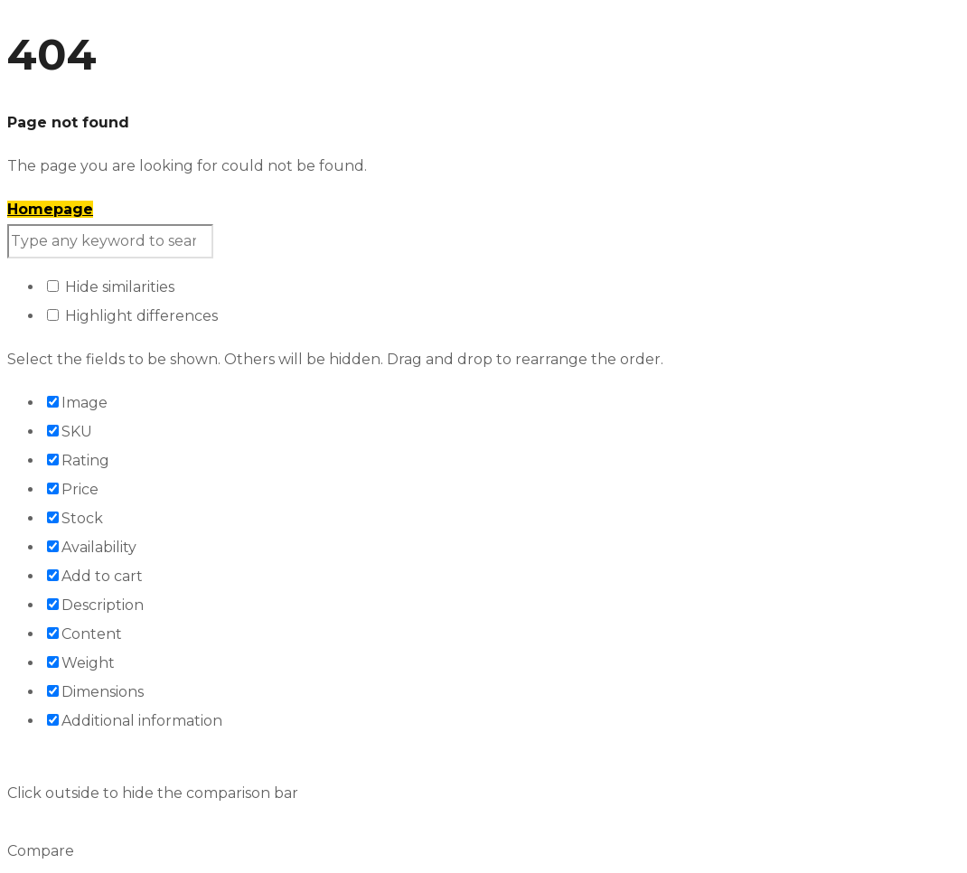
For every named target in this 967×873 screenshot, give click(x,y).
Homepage (50, 209)
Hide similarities (110, 287)
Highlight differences (132, 315)
